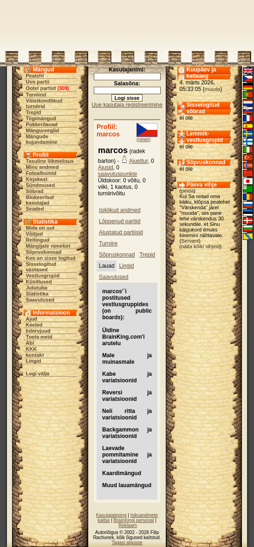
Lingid (33, 361)
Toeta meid (39, 337)
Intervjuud (38, 331)
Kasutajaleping (111, 515)
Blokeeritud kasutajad (40, 200)
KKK (31, 349)
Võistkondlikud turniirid (44, 103)
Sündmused (40, 185)
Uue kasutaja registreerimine (127, 105)
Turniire (108, 243)
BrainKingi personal (134, 520)
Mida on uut (40, 228)
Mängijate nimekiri (48, 246)
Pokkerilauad (42, 124)
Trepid (33, 112)
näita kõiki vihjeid (200, 246)
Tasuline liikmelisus (50, 161)
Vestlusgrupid (43, 275)
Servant (190, 241)
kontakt (35, 355)
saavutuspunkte (117, 174)
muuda (213, 89)
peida (187, 190)
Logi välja (38, 373)
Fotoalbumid (41, 173)
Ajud (31, 319)
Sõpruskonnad (44, 252)
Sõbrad (35, 191)
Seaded (35, 209)
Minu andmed (42, 167)
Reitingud (38, 240)
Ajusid (105, 167)
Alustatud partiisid (121, 232)
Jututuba (36, 287)
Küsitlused (39, 281)
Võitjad (34, 234)
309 (63, 88)
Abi (30, 343)
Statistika (37, 293)
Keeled (34, 325)
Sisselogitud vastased (41, 266)
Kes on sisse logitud (51, 258)
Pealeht (35, 75)
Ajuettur (138, 161)
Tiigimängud (41, 118)
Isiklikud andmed (119, 210)
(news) (143, 139)
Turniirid (36, 94)
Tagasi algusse (126, 542)
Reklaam (127, 525)
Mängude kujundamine (42, 139)
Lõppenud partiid (119, 221)
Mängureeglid (42, 130)
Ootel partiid (41, 88)
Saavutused (40, 299)
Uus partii (38, 81)
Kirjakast (36, 179)
